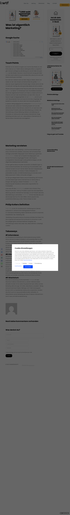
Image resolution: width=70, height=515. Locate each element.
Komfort (30, 263)
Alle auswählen (28, 266)
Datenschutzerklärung (28, 260)
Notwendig (17, 263)
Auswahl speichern (18, 265)
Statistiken (24, 263)
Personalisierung (38, 263)
